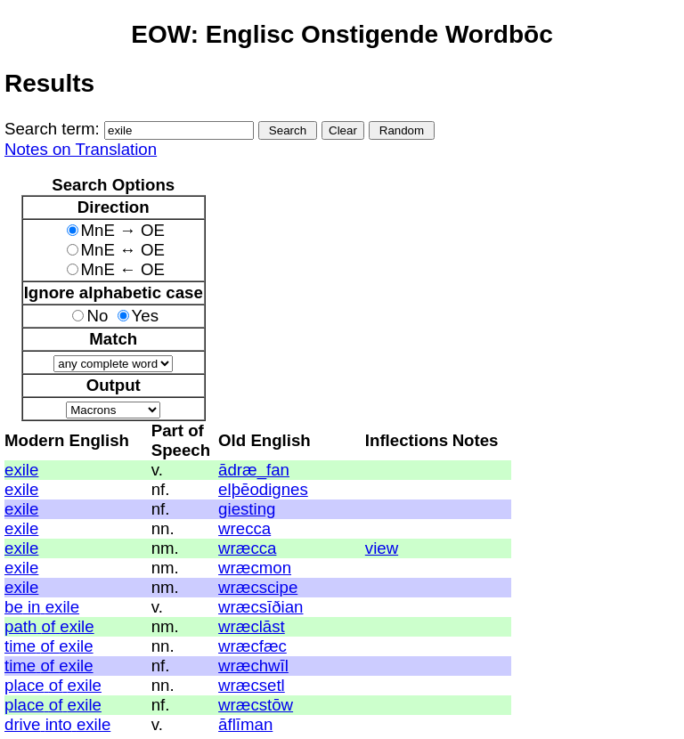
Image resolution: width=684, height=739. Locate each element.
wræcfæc (252, 646)
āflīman (245, 724)
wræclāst (251, 626)
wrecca (244, 528)
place (24, 685)
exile (21, 469)
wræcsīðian (260, 606)
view (381, 548)
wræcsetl (251, 685)
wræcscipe (257, 587)
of (49, 626)
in (34, 606)
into (58, 724)
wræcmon (254, 567)
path (20, 626)
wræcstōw (255, 704)
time (20, 646)
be (13, 606)
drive (22, 724)
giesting (246, 508)
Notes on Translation (80, 149)
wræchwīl (253, 665)
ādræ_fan (253, 469)
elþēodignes (263, 489)
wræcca (247, 548)
